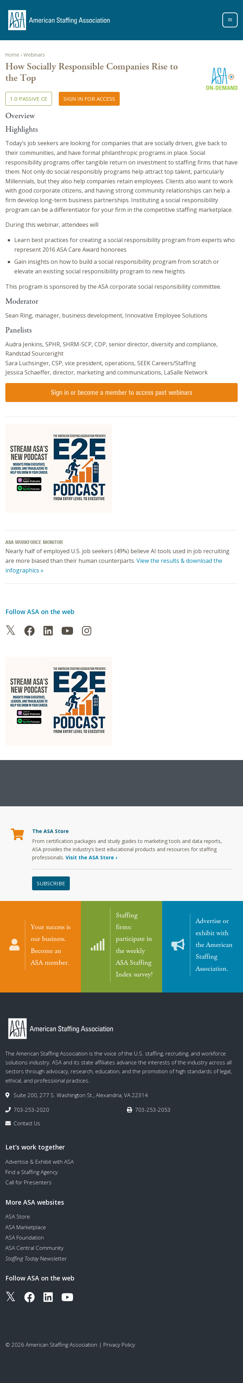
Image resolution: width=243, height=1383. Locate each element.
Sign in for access (89, 98)
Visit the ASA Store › (91, 857)
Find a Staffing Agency (31, 1171)
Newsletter (36, 1257)
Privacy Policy (119, 1343)
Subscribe (51, 883)
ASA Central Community (34, 1247)
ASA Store (17, 1216)
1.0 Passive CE (28, 98)
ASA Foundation (24, 1237)
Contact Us (27, 1122)
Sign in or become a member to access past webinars (121, 392)
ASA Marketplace (25, 1226)
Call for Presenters (28, 1181)
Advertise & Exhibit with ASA (39, 1160)
